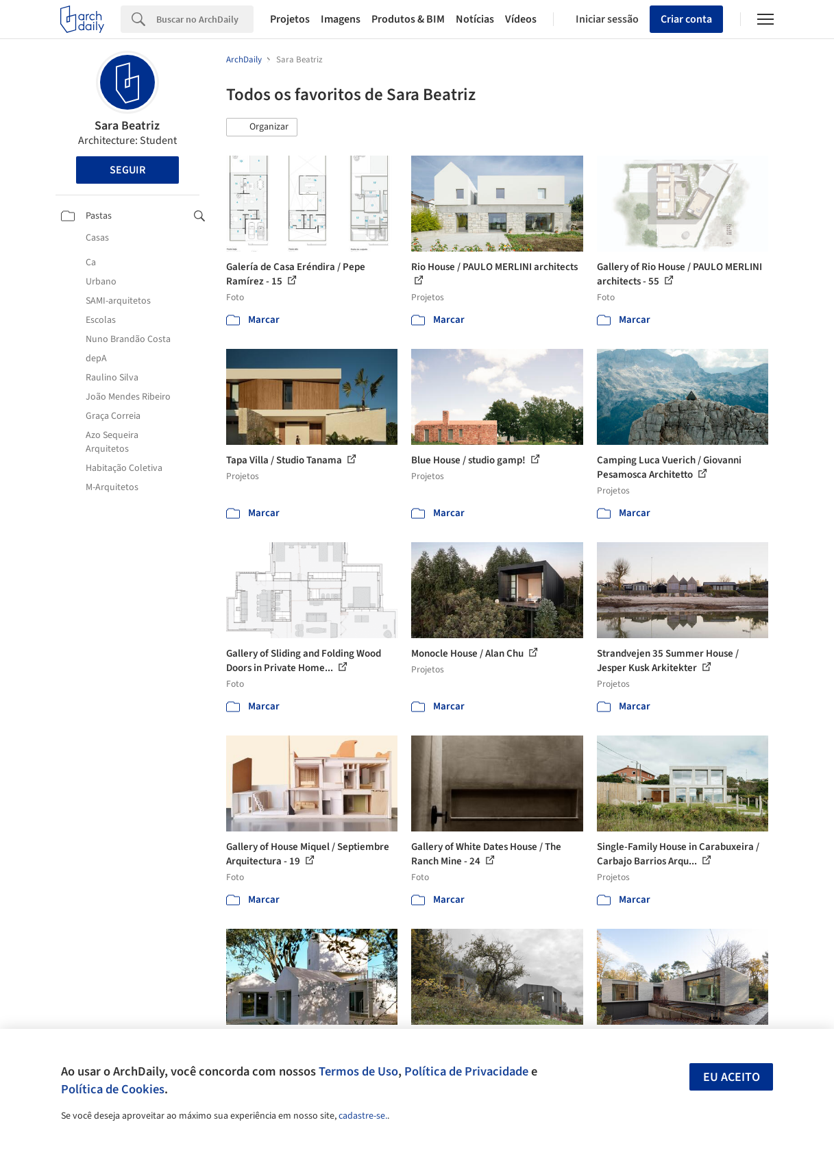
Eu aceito (731, 1077)
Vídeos (521, 19)
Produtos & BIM (408, 19)
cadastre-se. (363, 1116)
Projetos (290, 19)
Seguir (127, 170)
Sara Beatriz (127, 125)
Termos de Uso (358, 1071)
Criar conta (686, 19)
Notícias (475, 19)
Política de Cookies (112, 1089)
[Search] (205, 19)
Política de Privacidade (466, 1071)
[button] (261, 127)
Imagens (340, 19)
